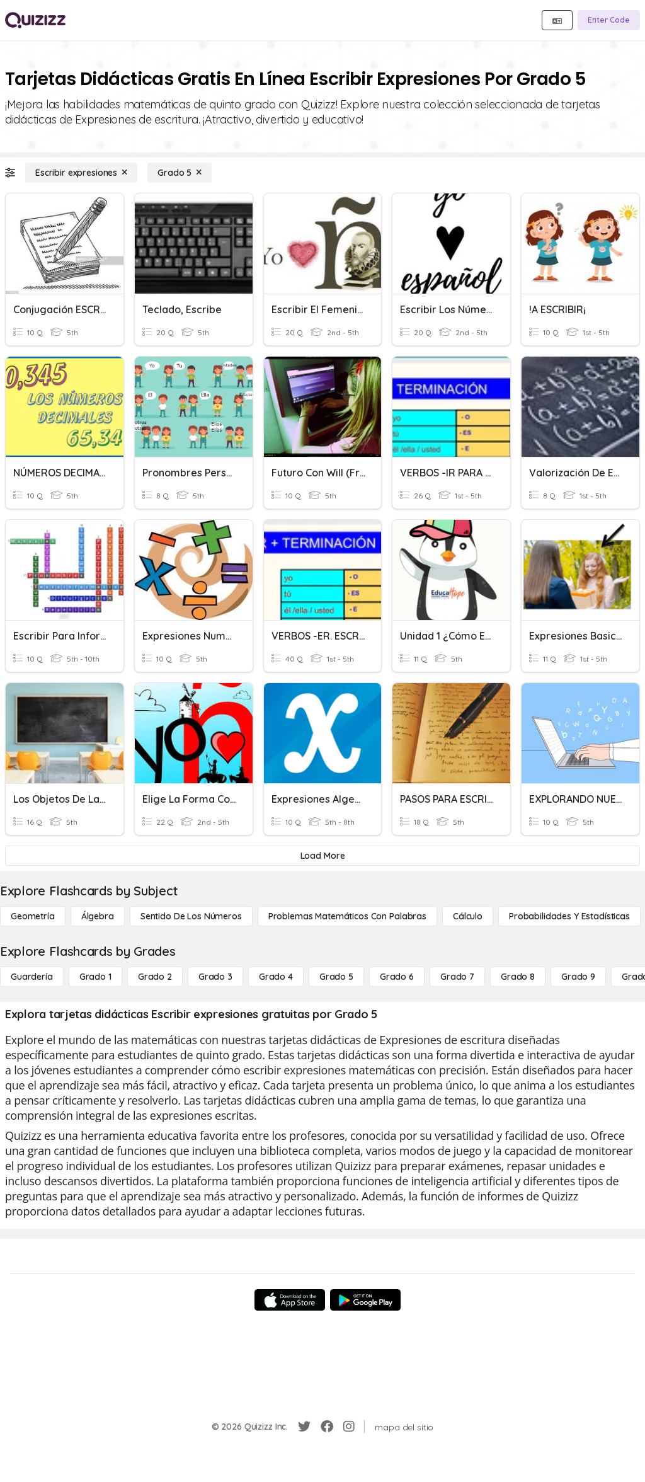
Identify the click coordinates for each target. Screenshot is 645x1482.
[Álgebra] (98, 916)
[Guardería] (32, 977)
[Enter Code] (609, 20)
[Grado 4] (276, 977)
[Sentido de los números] (191, 916)
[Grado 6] (397, 977)
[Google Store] (365, 1300)
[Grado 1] (95, 977)
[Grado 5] (179, 173)
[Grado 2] (155, 977)
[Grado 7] (457, 977)
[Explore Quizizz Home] (35, 20)
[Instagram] (349, 1426)
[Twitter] (304, 1426)
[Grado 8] (517, 977)
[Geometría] (33, 916)
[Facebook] (327, 1426)
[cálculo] (467, 916)
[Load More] (322, 856)
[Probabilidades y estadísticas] (569, 916)
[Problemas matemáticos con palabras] (347, 916)
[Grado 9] (578, 977)
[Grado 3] (215, 977)
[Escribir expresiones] (81, 173)
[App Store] (289, 1300)
